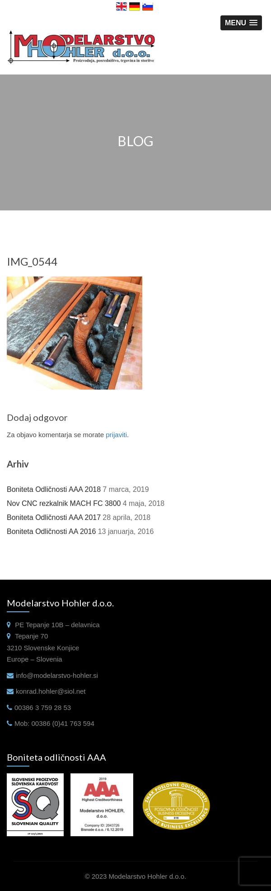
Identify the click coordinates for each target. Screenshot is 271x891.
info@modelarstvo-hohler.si (57, 675)
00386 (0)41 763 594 (63, 723)
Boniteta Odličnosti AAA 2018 (54, 489)
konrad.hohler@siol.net (50, 691)
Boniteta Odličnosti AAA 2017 (54, 517)
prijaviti (116, 434)
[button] (241, 22)
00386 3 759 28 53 (42, 707)
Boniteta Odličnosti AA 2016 (51, 531)
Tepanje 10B (44, 625)
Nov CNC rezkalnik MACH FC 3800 (64, 503)
